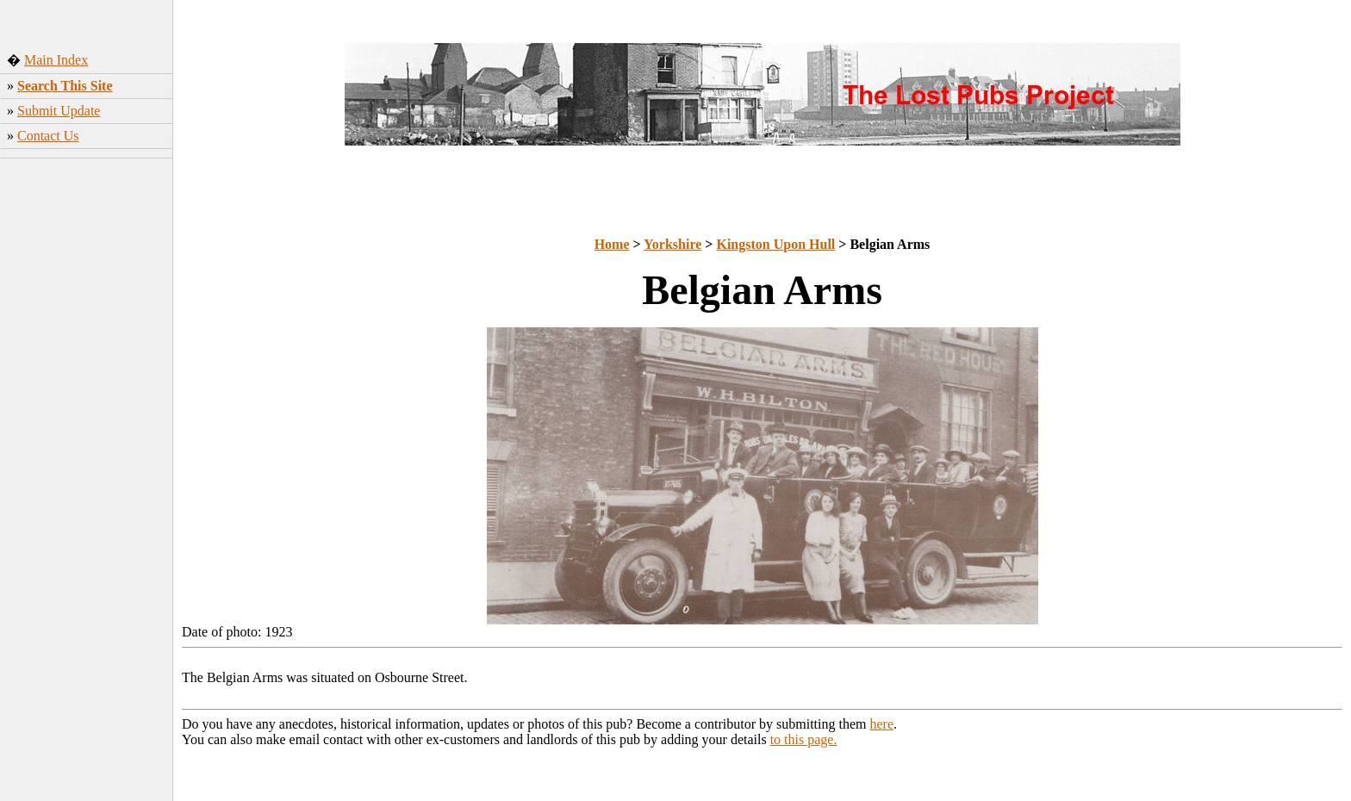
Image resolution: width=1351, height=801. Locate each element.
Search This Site (65, 85)
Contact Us (48, 135)
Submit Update (58, 110)
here (882, 724)
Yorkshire (672, 244)
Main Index (56, 60)
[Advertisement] (86, 435)
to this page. (803, 739)
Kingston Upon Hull (775, 244)
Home (612, 244)
